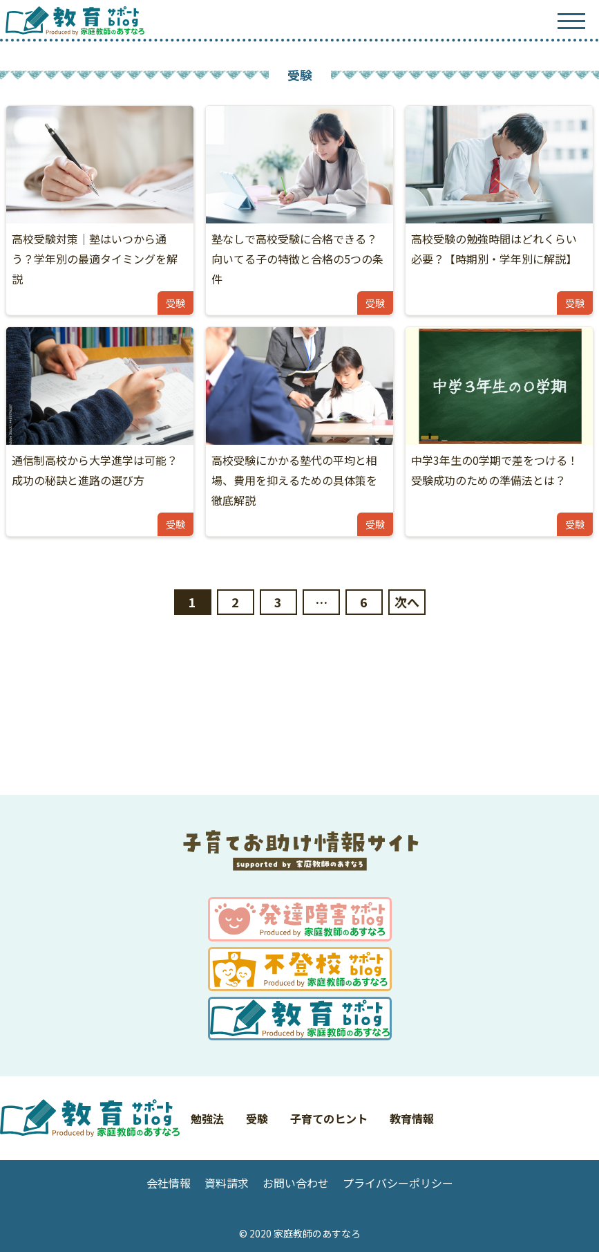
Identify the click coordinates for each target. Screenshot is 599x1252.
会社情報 (168, 1183)
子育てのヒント (329, 1118)
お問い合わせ (296, 1183)
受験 (257, 1118)
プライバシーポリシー (398, 1183)
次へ (406, 602)
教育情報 (412, 1118)
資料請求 (227, 1183)
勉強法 (207, 1118)
